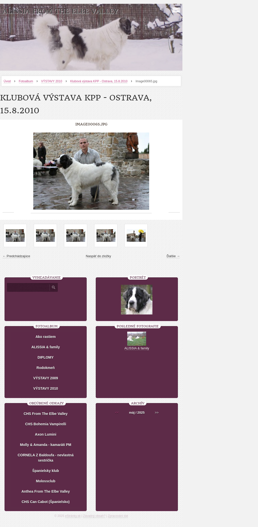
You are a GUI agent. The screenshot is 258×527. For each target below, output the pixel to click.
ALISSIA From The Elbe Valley (60, 11)
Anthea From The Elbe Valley (45, 491)
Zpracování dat (118, 516)
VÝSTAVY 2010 (51, 81)
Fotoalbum (26, 81)
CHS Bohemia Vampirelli (45, 424)
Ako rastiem (46, 337)
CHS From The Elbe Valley (46, 414)
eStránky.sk (73, 516)
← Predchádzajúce (16, 256)
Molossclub (45, 481)
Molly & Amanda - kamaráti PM (45, 445)
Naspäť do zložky (98, 256)
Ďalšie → (173, 256)
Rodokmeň (46, 368)
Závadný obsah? (94, 516)
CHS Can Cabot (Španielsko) (46, 502)
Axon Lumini (45, 434)
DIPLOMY (46, 357)
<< (117, 412)
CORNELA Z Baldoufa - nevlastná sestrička (46, 457)
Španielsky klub (45, 471)
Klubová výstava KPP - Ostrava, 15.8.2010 (98, 81)
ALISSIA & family (45, 347)
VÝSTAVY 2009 (45, 378)
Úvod (7, 81)
